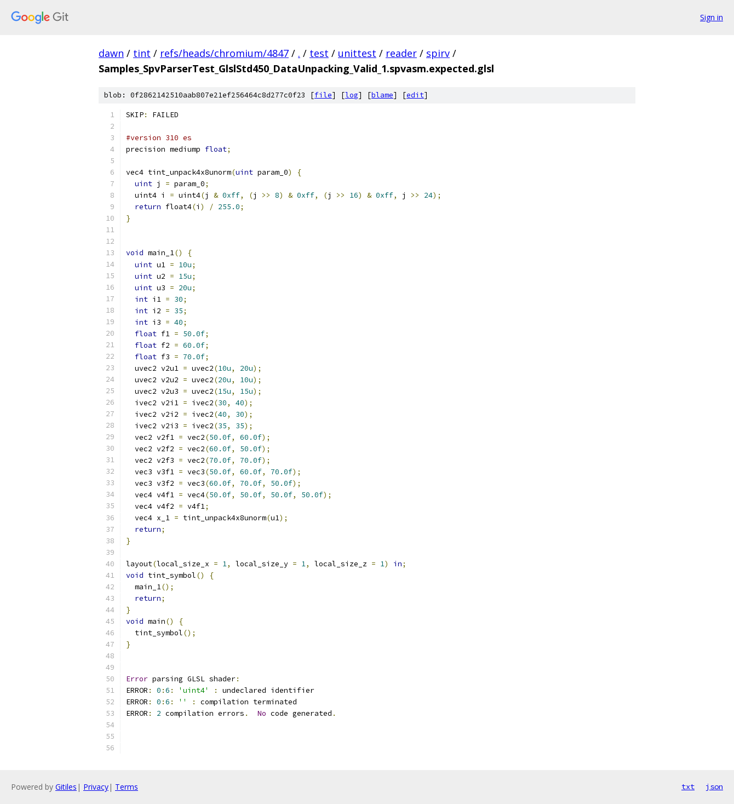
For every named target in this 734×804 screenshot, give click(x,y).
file (323, 95)
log (351, 95)
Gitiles (66, 787)
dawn (111, 53)
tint (142, 53)
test (319, 53)
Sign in (711, 17)
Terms (126, 787)
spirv (438, 53)
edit (415, 95)
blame (382, 95)
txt (688, 786)
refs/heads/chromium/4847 (224, 53)
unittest (357, 53)
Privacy (95, 787)
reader (401, 53)
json (714, 786)
